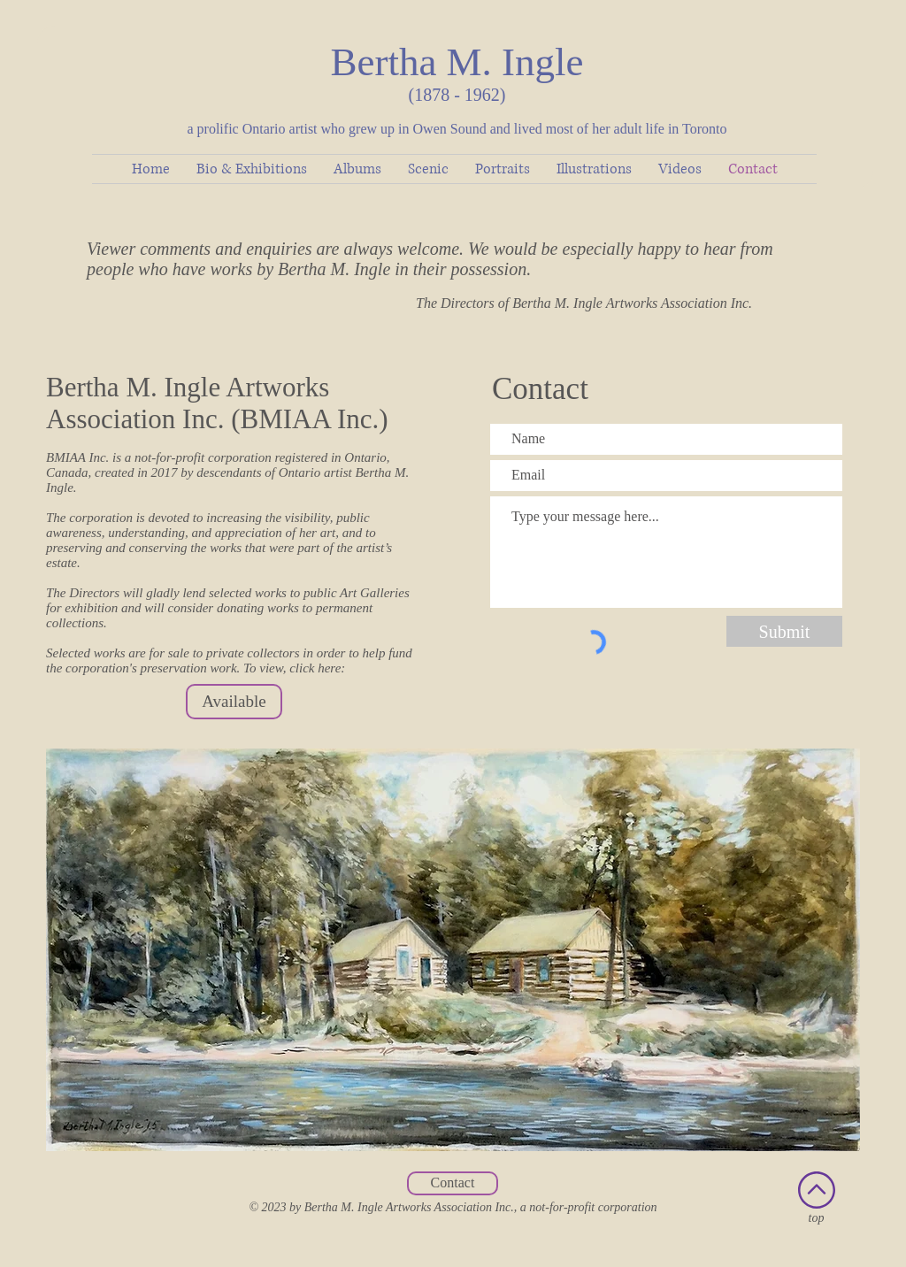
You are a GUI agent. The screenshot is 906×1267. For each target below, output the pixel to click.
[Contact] (452, 1183)
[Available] (234, 701)
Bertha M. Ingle (456, 62)
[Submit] (784, 631)
